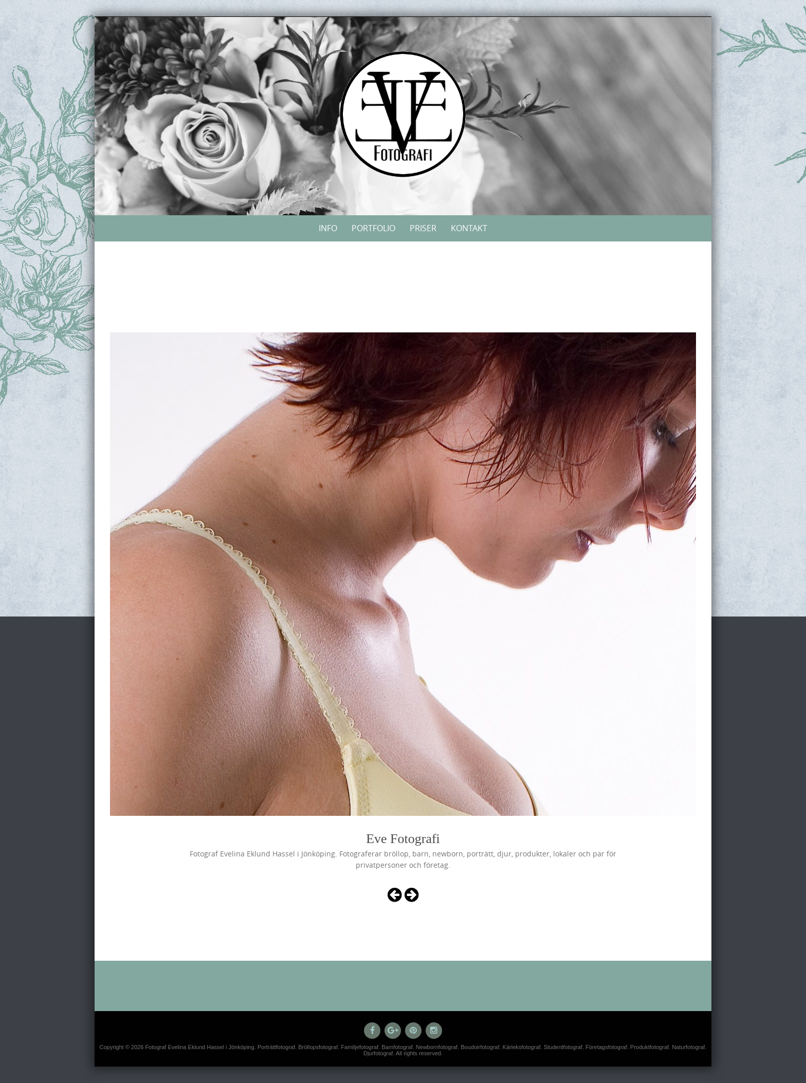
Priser (423, 228)
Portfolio (373, 228)
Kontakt (469, 228)
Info (328, 228)
